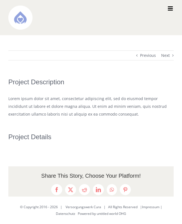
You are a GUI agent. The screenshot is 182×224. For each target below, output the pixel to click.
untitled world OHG (111, 213)
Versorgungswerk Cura (83, 207)
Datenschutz (65, 213)
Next (165, 55)
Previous (148, 55)
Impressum (150, 207)
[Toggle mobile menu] (171, 8)
